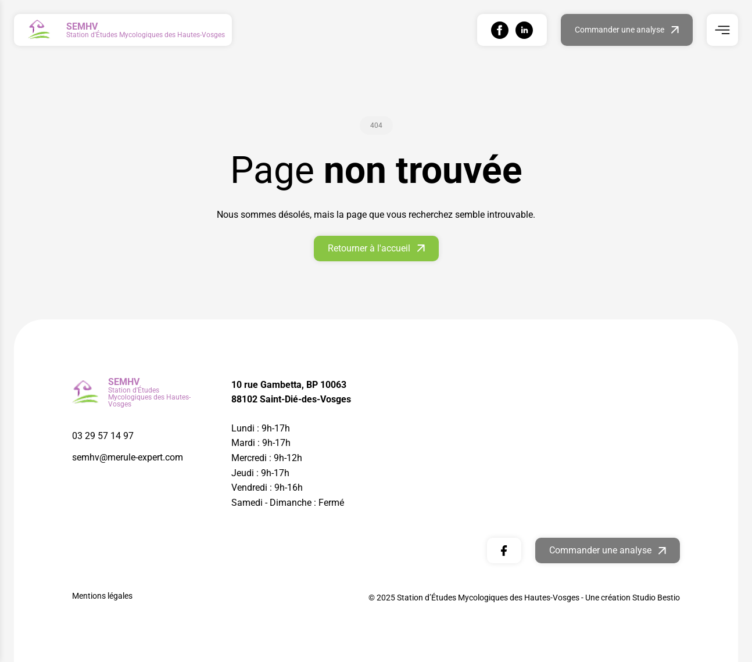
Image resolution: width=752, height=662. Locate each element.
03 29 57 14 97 (103, 435)
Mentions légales (102, 595)
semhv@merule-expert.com (127, 457)
